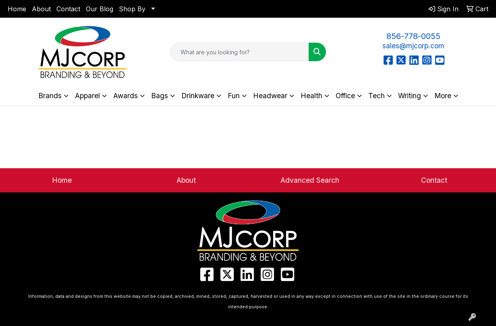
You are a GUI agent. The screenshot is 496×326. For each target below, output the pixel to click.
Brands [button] (50, 95)
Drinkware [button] (197, 95)
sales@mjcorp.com (413, 45)
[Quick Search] (239, 52)
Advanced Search (309, 180)
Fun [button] (234, 95)
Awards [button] (125, 95)
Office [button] (345, 95)
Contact (68, 9)
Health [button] (311, 95)
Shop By (132, 9)
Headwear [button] (270, 95)
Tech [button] (376, 95)
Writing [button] (409, 95)
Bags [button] (159, 95)
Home (17, 9)
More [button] (442, 95)
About (41, 9)
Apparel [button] (87, 95)
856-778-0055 (413, 36)
